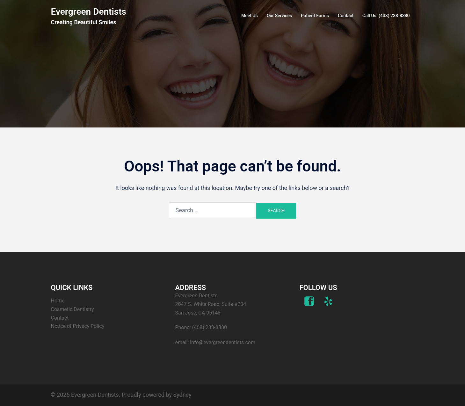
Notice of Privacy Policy (78, 326)
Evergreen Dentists (88, 11)
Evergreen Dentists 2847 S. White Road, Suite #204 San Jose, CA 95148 (210, 304)
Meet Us (249, 15)
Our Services (279, 15)
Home (58, 301)
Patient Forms (315, 15)
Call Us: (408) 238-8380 (386, 15)
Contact (345, 15)
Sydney (182, 394)
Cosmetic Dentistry (72, 309)
